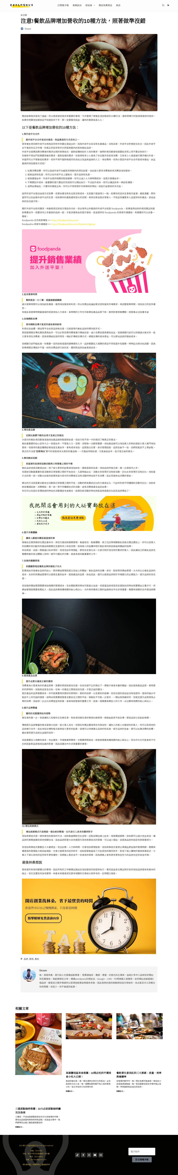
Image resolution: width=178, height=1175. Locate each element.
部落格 (90, 5)
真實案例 (77, 5)
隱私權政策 (27, 1164)
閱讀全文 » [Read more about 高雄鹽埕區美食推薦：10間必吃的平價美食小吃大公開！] (70, 1091)
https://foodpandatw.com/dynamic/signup (73, 224)
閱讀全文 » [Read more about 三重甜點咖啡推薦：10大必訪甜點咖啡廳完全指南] (19, 1127)
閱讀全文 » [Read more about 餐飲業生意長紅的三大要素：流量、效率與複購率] (120, 1091)
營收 (31, 958)
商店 (118, 5)
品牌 (26, 958)
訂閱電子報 (63, 5)
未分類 (24, 15)
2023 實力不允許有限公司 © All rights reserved (36, 1145)
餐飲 (37, 958)
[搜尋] (163, 5)
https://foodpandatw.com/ (65, 220)
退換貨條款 (46, 1164)
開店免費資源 (105, 5)
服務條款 (36, 1164)
